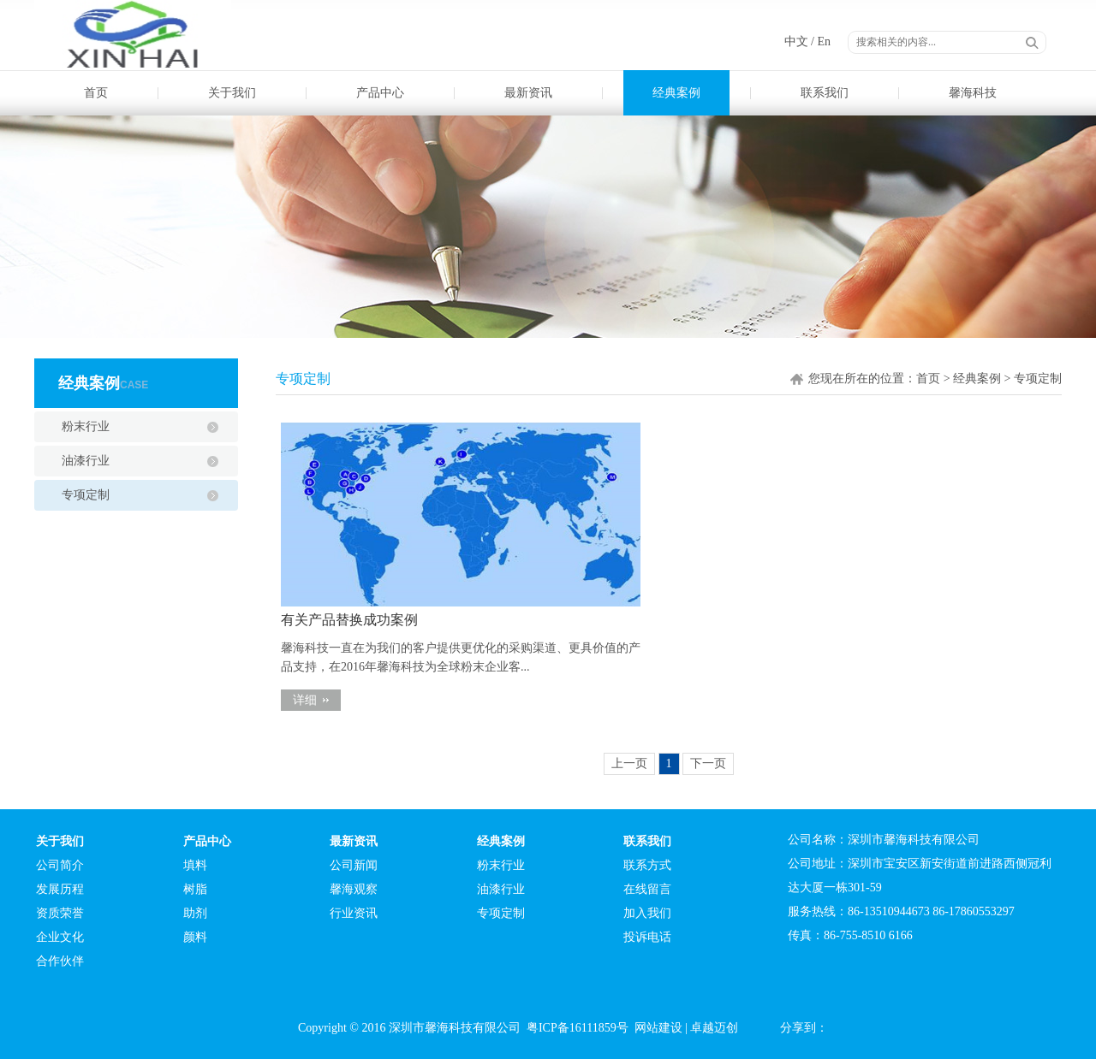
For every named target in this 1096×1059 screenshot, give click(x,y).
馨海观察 (354, 889)
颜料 (195, 937)
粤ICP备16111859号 (577, 1027)
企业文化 (60, 937)
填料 (195, 865)
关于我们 (232, 92)
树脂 (195, 889)
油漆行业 (86, 460)
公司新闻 (354, 865)
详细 (305, 700)
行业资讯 (354, 913)
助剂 (195, 913)
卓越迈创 (714, 1027)
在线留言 (647, 889)
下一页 (708, 763)
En (824, 41)
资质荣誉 (60, 913)
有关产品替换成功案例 (349, 619)
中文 (796, 41)
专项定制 (86, 494)
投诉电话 (647, 937)
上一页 (629, 763)
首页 (96, 92)
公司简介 (60, 865)
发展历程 (60, 889)
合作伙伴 (60, 961)
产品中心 (380, 92)
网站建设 (658, 1027)
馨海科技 (973, 92)
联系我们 (825, 92)
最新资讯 (528, 92)
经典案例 (676, 92)
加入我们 (647, 913)
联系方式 (647, 865)
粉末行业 (86, 426)
